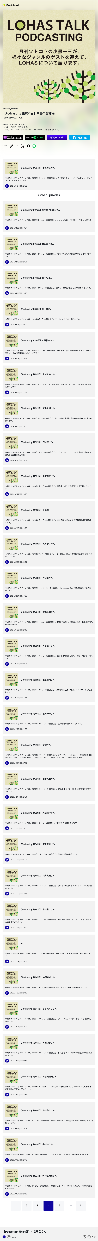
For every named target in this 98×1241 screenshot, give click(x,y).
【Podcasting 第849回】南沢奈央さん (37, 844)
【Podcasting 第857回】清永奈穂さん (37, 611)
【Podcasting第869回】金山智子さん (37, 243)
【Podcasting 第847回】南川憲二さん (37, 909)
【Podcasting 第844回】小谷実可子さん (38, 1008)
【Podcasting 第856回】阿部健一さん (37, 645)
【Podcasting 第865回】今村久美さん (37, 374)
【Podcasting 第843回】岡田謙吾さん (37, 1042)
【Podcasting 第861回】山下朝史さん (37, 476)
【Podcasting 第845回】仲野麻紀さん (37, 977)
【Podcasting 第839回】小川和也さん (37, 1110)
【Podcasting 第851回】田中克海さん (37, 779)
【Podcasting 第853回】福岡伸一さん (37, 713)
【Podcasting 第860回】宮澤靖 (34, 510)
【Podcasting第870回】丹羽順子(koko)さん (40, 210)
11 (81, 1205)
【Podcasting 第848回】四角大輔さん (37, 875)
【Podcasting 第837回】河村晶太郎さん (38, 1175)
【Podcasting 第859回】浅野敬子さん (37, 544)
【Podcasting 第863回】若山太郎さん (37, 408)
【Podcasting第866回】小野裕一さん (37, 340)
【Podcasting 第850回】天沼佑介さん (37, 812)
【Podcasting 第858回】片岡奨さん (36, 578)
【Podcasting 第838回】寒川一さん (36, 1144)
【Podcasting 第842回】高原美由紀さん (38, 1076)
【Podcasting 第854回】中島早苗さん (37, 168)
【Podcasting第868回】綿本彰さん (36, 277)
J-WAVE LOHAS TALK (12, 117)
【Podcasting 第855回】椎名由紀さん (37, 679)
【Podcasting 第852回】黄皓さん (35, 745)
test (21, 943)
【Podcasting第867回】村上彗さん (36, 309)
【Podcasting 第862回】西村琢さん (36, 442)
